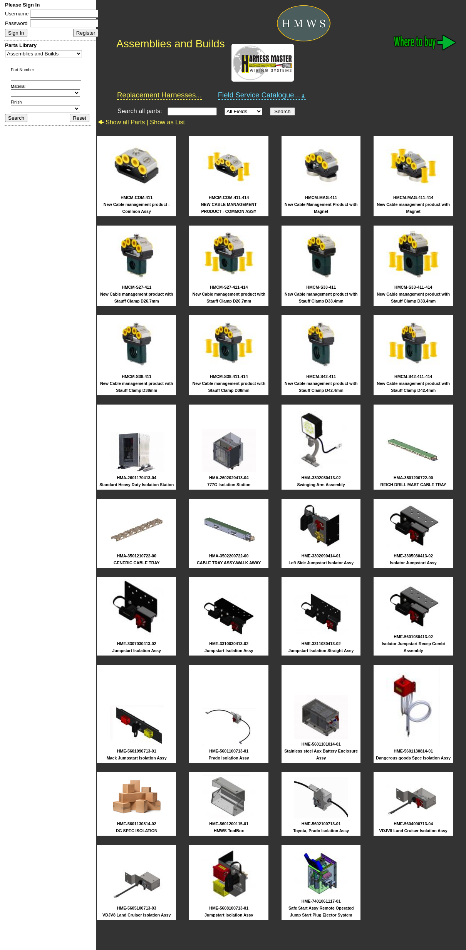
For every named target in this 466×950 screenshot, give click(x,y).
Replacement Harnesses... (159, 95)
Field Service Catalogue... (262, 95)
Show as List (167, 122)
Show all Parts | (123, 122)
